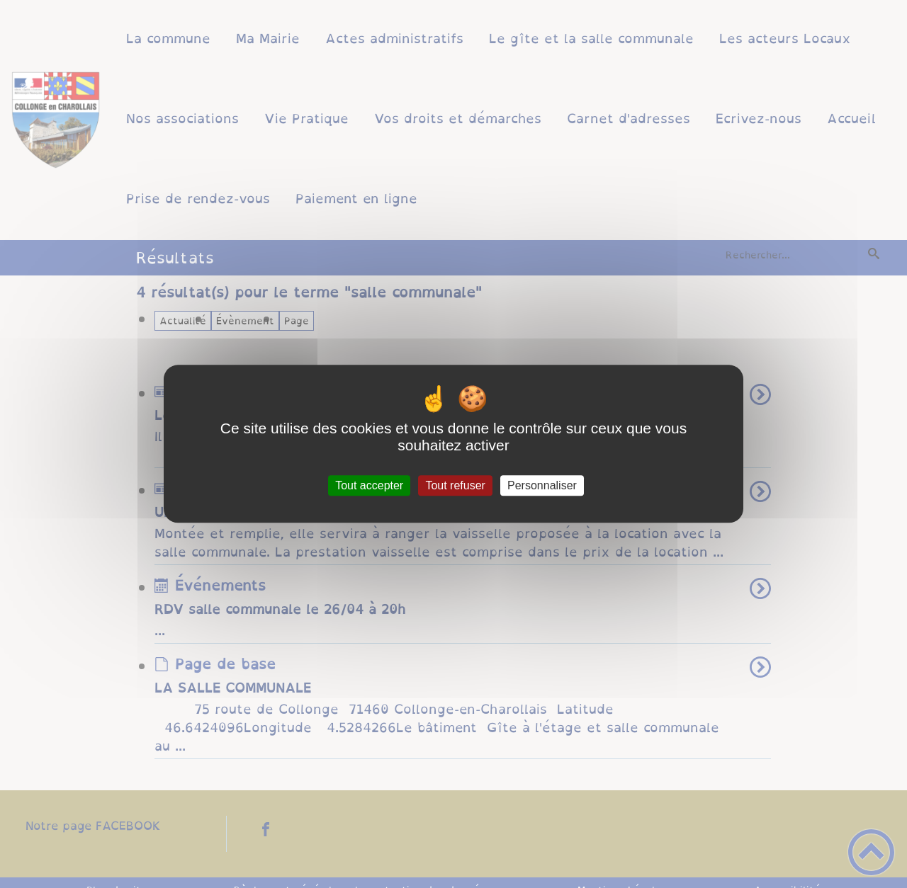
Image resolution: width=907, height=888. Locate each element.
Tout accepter (369, 485)
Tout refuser (455, 485)
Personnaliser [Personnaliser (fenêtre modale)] (542, 485)
